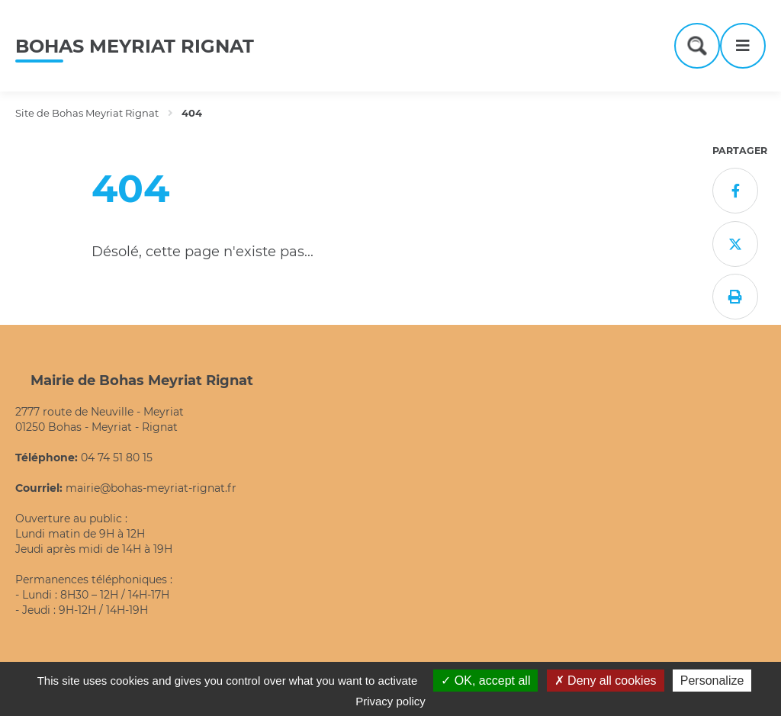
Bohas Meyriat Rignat (134, 46)
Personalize (712, 680)
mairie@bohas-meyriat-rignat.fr (151, 488)
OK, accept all (485, 680)
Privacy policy (390, 701)
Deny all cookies (605, 680)
